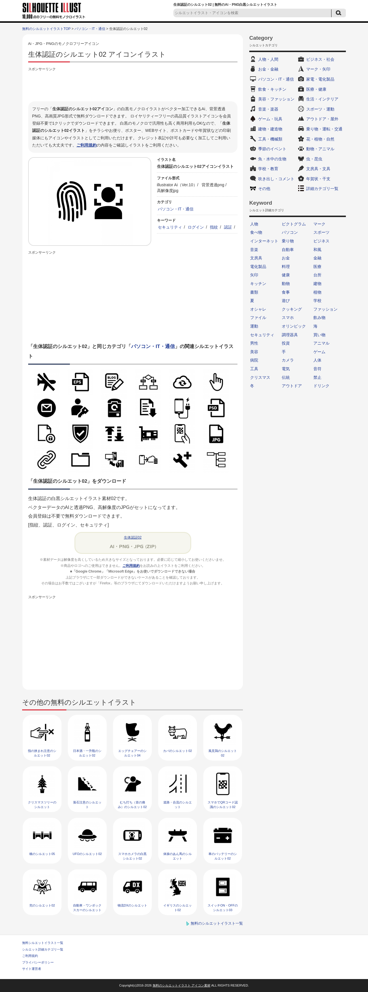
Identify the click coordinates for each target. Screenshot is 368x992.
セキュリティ (170, 227)
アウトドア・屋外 (322, 119)
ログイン (196, 227)
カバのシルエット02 (177, 750)
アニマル (321, 343)
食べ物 (256, 232)
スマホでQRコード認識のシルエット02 (223, 804)
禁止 (317, 377)
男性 (254, 343)
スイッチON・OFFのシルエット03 (223, 907)
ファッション (325, 309)
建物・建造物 (270, 129)
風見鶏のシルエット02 (222, 753)
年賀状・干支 (318, 178)
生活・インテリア (322, 99)
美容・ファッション (276, 99)
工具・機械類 (270, 139)
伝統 (286, 377)
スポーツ (321, 232)
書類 (254, 292)
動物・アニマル (320, 149)
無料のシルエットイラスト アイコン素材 (181, 985)
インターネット (264, 241)
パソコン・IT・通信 (89, 29)
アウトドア (292, 385)
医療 (317, 266)
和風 (317, 249)
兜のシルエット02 (42, 905)
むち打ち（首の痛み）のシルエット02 (132, 804)
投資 (286, 343)
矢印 (254, 275)
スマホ (288, 317)
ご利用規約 (86, 145)
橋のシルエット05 (42, 854)
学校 (317, 300)
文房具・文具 (318, 168)
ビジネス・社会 (320, 59)
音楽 (254, 249)
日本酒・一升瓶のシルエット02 (87, 753)
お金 (286, 258)
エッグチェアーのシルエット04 (132, 753)
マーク (319, 224)
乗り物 (288, 241)
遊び (286, 300)
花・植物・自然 (320, 139)
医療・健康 (316, 89)
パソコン (290, 232)
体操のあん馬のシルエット (177, 856)
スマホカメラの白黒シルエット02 (132, 856)
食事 (286, 292)
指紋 (214, 227)
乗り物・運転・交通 (324, 129)
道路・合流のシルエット (177, 804)
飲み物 (319, 317)
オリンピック (294, 326)
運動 (254, 326)
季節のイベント (272, 149)
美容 (254, 351)
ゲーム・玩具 (270, 119)
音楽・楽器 (268, 109)
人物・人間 (268, 59)
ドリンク (321, 385)
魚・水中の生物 (272, 159)
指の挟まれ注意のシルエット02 (42, 753)
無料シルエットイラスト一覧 (42, 943)
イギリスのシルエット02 (177, 907)
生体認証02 (133, 537)
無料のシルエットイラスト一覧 (217, 923)
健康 (286, 275)
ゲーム (319, 351)
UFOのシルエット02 (87, 854)
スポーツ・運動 (320, 109)
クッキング (292, 309)
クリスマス (260, 377)
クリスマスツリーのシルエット (42, 804)
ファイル (258, 317)
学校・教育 (268, 168)
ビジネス (321, 241)
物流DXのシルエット (132, 905)
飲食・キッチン (272, 89)
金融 (317, 258)
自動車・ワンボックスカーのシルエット (87, 907)
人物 (254, 224)
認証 (228, 227)
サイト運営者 (31, 968)
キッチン (258, 283)
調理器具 (290, 334)
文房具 (256, 258)
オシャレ (258, 309)
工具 (254, 368)
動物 (286, 283)
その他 (264, 188)
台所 (317, 275)
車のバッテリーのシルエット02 (222, 856)
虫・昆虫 (314, 159)
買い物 (319, 334)
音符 (317, 368)
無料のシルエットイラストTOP (46, 29)
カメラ (288, 360)
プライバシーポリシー (38, 962)
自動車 (288, 249)
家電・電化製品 (320, 79)
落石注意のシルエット (87, 804)
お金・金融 (268, 69)
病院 (254, 360)
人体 (317, 360)
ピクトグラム (294, 224)
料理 (286, 266)
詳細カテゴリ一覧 (322, 188)
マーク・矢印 (318, 69)
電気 (286, 368)
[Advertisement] (132, 85)
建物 (317, 283)
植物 (317, 292)
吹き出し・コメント (276, 178)
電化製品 (258, 266)
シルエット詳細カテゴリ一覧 (42, 949)
